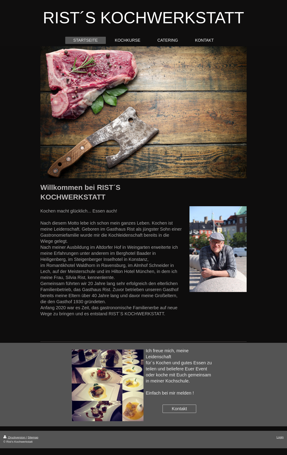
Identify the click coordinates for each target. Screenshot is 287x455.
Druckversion (14, 437)
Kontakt (179, 408)
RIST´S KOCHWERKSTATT (143, 18)
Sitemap (33, 437)
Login (280, 437)
